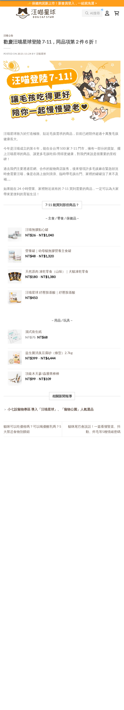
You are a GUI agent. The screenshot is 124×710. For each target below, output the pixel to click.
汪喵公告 (8, 35)
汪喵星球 (41, 53)
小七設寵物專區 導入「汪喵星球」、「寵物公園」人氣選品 (51, 409)
